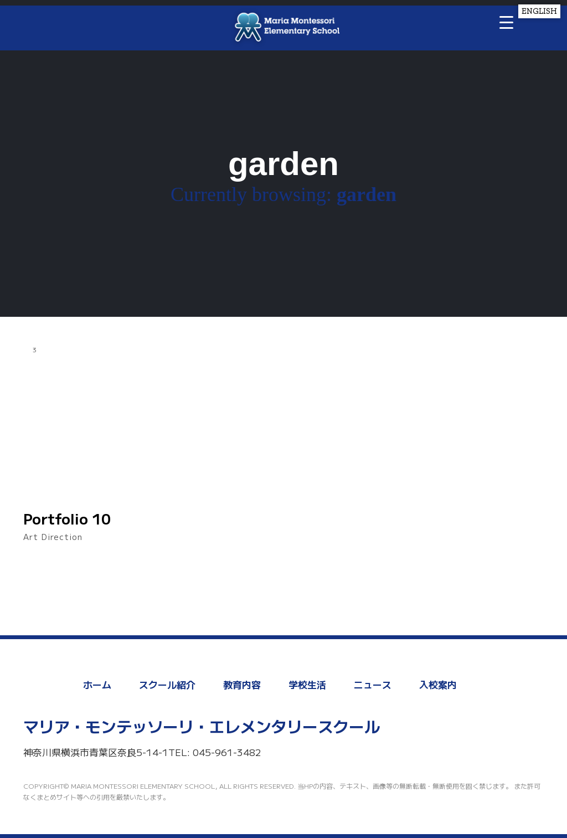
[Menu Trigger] (506, 22)
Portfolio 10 (67, 518)
